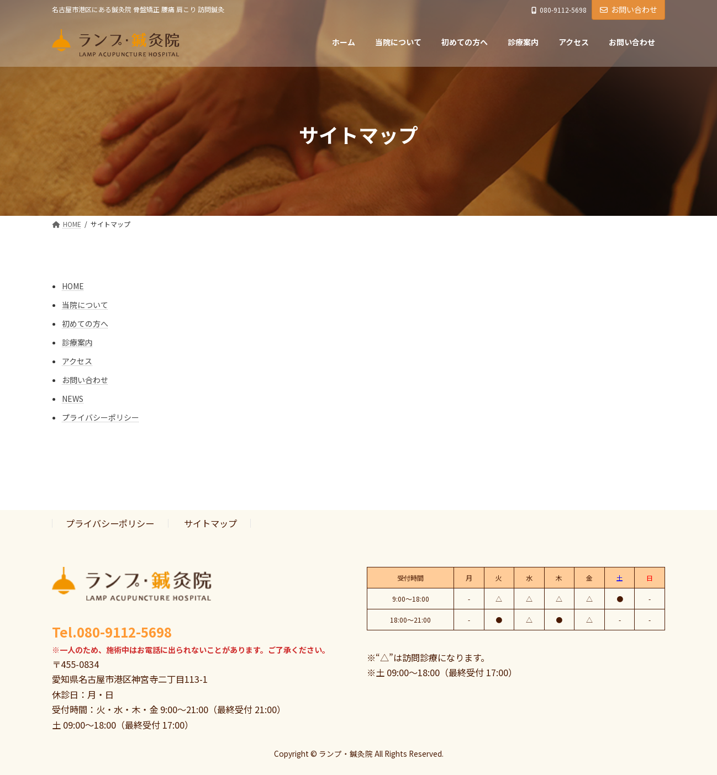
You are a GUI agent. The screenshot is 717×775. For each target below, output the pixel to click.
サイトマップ (210, 523)
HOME (73, 285)
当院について (85, 304)
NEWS (72, 398)
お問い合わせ (628, 9)
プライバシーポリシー (100, 417)
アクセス (77, 361)
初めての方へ (85, 323)
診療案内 (77, 342)
